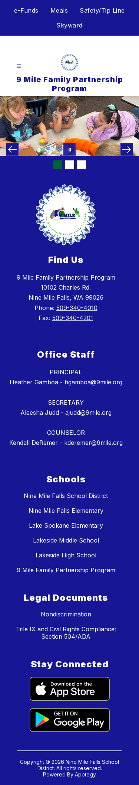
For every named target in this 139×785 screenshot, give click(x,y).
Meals (59, 10)
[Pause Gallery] (69, 149)
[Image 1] (57, 164)
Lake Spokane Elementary (66, 525)
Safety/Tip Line (102, 10)
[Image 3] (81, 164)
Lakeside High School (66, 555)
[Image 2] (69, 164)
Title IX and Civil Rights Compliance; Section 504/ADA (66, 632)
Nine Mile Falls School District (66, 495)
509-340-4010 (76, 308)
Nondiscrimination (66, 614)
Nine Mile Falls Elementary (66, 510)
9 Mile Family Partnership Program (66, 570)
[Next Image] (126, 149)
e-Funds (26, 10)
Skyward (69, 25)
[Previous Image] (12, 149)
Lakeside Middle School (66, 540)
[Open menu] (19, 66)
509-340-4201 (72, 318)
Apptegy (85, 774)
